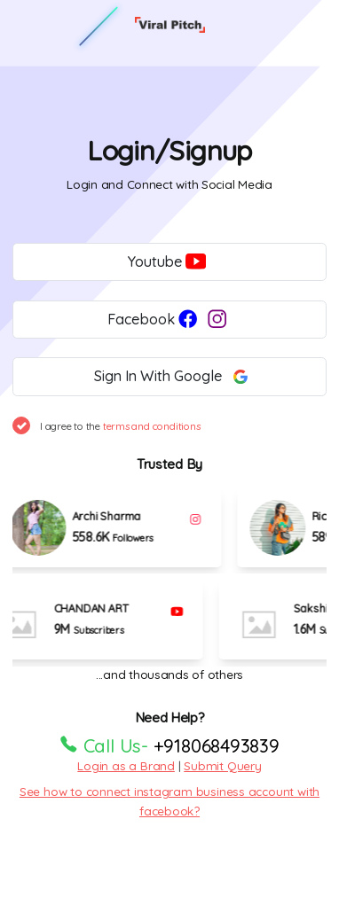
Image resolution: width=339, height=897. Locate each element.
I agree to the (120, 426)
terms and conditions (152, 426)
